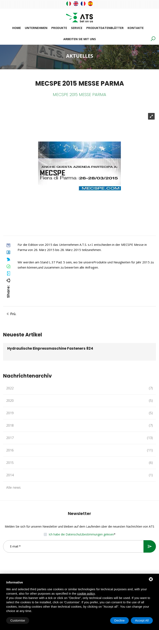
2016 (79, 450)
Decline (119, 620)
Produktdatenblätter (105, 28)
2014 (79, 475)
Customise (17, 620)
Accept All (142, 620)
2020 (79, 400)
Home (16, 28)
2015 (79, 462)
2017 (79, 437)
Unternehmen (36, 28)
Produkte (59, 28)
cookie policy (86, 593)
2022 (79, 388)
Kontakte (136, 28)
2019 (79, 413)
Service (76, 28)
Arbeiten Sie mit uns (79, 39)
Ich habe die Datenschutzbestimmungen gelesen (81, 534)
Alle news (13, 487)
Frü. (11, 314)
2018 (79, 425)
